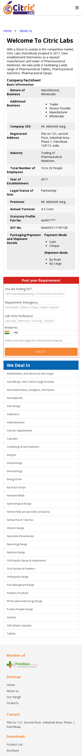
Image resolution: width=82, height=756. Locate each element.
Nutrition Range (16, 552)
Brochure (13, 750)
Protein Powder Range (20, 609)
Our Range (14, 697)
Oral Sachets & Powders (21, 568)
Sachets (11, 617)
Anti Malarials (15, 398)
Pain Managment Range (20, 585)
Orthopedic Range (17, 577)
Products (13, 703)
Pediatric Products (17, 593)
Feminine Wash (15, 495)
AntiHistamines (15, 422)
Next (41, 352)
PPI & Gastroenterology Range (24, 601)
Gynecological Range (19, 503)
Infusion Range (15, 528)
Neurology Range (17, 544)
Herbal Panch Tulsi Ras (20, 520)
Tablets (11, 633)
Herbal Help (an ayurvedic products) (28, 512)
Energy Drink (14, 479)
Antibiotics (13, 414)
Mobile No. (11, 327)
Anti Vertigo (13, 406)
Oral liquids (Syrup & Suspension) (26, 560)
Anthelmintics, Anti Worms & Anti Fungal (30, 373)
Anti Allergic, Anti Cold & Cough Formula (30, 382)
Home (11, 685)
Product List (15, 744)
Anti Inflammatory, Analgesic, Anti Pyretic (30, 390)
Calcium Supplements (19, 430)
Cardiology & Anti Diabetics (23, 447)
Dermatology (14, 471)
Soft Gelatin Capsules (19, 625)
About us (13, 691)
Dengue (11, 455)
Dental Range (14, 463)
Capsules (12, 438)
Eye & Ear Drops (16, 487)
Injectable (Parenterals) (20, 536)
